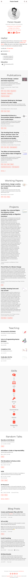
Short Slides (3, 317)
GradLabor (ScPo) (6, 357)
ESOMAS (24, 41)
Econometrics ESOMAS (8, 331)
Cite (5, 90)
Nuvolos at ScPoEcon (7, 440)
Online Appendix (13, 147)
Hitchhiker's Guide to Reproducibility (12, 450)
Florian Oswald (14, 1)
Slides (8, 90)
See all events (5, 499)
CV (9, 51)
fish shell (10, 513)
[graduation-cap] (14, 33)
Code (8, 111)
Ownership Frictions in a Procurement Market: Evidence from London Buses (11, 117)
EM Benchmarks (6, 554)
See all (3, 171)
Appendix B (3, 93)
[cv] (19, 33)
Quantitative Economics (6, 166)
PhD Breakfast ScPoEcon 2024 (10, 461)
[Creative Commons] (14, 574)
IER (8, 147)
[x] (11, 33)
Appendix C (9, 93)
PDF (2, 90)
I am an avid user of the (5, 513)
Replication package (5, 96)
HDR (2, 471)
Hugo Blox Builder (10, 576)
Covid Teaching (6, 538)
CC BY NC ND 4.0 (21, 571)
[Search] (24, 1)
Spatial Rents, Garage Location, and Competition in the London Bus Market (11, 186)
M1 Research (5, 484)
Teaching (17, 550)
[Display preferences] (26, 1)
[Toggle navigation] (1, 1)
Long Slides (10, 317)
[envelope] (9, 33)
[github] (17, 33)
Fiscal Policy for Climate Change (11, 267)
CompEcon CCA (6, 349)
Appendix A (13, 90)
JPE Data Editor (9, 48)
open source (19, 576)
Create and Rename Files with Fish (12, 512)
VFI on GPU (4, 521)
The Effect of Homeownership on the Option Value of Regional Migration (11, 153)
